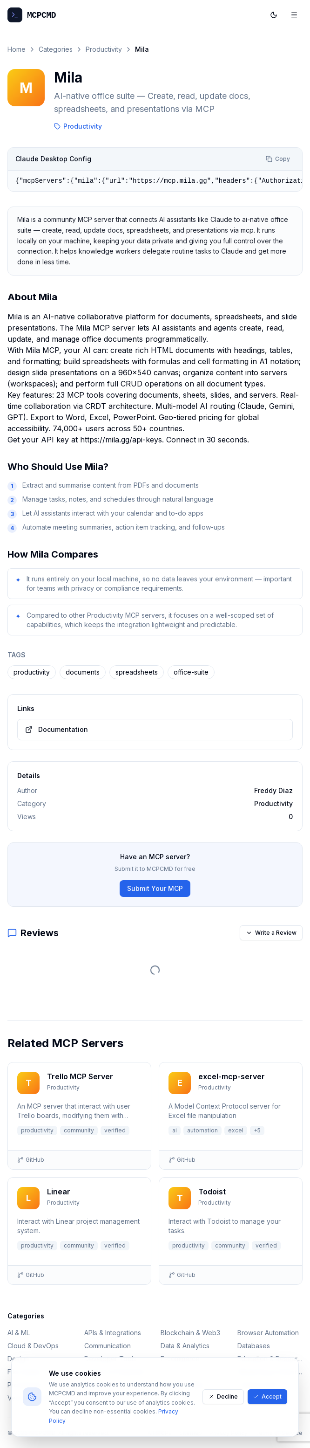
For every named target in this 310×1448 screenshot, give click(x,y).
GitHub (30, 1159)
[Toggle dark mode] (273, 15)
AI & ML (18, 1333)
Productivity (104, 49)
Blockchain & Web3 (190, 1333)
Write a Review (271, 932)
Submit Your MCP (155, 888)
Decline (223, 1396)
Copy (278, 158)
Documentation (56, 729)
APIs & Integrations (112, 1333)
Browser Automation (268, 1333)
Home (16, 49)
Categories (56, 49)
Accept (267, 1396)
